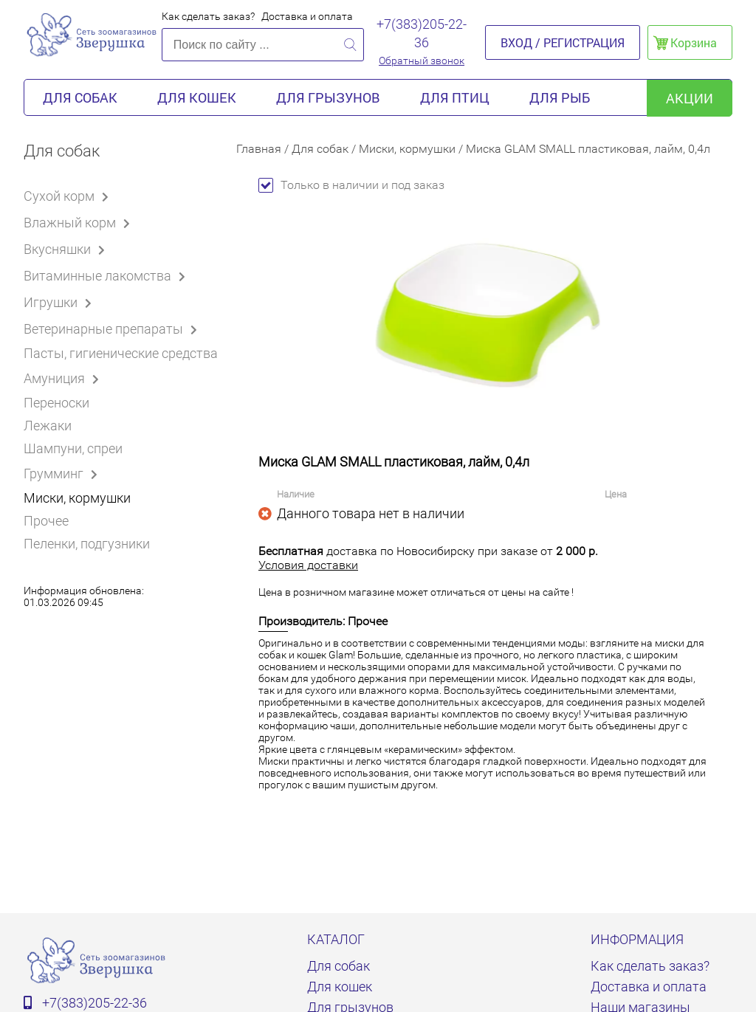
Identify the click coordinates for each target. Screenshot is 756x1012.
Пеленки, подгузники (87, 543)
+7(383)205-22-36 (422, 33)
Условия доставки (308, 565)
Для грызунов (328, 97)
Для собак (80, 97)
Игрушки (60, 301)
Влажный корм (79, 222)
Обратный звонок (421, 60)
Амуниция (64, 378)
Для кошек (196, 97)
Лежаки (48, 425)
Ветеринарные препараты (113, 328)
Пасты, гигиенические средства (121, 353)
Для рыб (559, 97)
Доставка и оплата (307, 16)
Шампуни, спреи (73, 448)
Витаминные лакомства (107, 275)
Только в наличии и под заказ (351, 185)
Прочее (46, 521)
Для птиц (454, 97)
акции (689, 98)
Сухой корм (69, 195)
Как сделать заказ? (208, 16)
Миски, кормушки (77, 498)
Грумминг (63, 473)
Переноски (56, 402)
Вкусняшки (67, 248)
